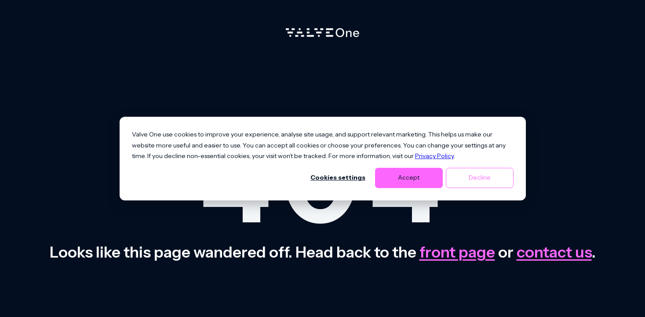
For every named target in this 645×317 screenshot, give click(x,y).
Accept (408, 178)
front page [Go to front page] (457, 252)
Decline (480, 178)
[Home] (322, 34)
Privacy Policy (434, 156)
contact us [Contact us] (554, 252)
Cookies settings (337, 178)
